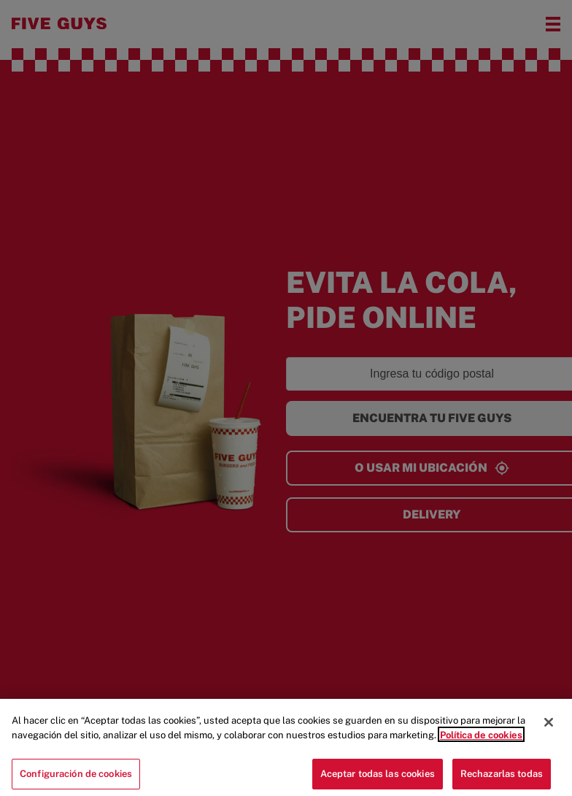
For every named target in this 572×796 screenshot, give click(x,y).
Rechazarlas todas (501, 779)
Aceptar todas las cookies (377, 779)
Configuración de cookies (76, 779)
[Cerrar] (549, 728)
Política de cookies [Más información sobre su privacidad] (481, 740)
